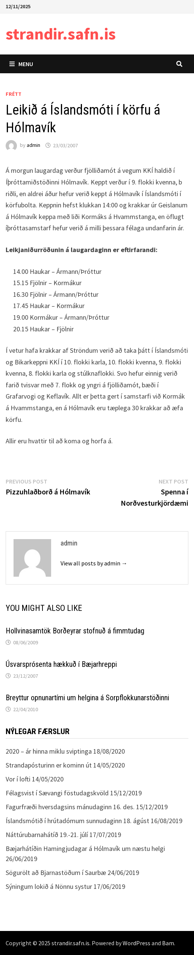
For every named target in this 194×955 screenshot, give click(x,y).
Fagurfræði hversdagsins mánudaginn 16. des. (70, 806)
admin (33, 145)
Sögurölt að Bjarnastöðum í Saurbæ (56, 872)
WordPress (136, 943)
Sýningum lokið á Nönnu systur (49, 886)
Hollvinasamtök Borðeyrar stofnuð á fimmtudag (75, 630)
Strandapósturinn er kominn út (49, 765)
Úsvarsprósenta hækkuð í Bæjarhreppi (61, 664)
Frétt (13, 94)
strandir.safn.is (61, 33)
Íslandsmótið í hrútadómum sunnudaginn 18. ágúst (77, 820)
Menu (21, 64)
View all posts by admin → (94, 563)
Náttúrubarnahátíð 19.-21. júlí (47, 834)
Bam (168, 943)
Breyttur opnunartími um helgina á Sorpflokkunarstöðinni (87, 697)
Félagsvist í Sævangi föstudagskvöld (57, 793)
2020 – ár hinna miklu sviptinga (49, 751)
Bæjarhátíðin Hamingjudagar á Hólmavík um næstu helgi (85, 848)
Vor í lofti (18, 779)
